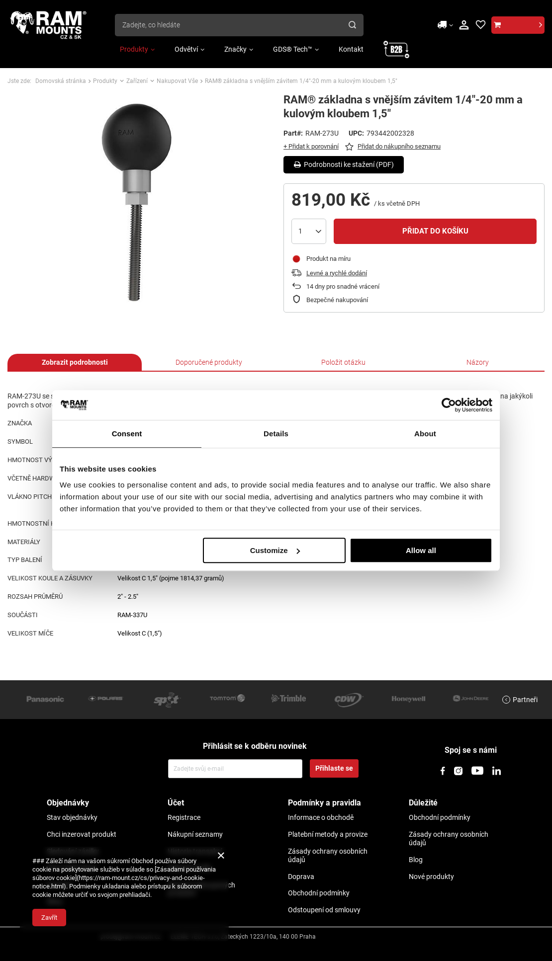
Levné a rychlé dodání (336, 273)
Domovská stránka (60, 81)
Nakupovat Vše (177, 81)
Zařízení (137, 81)
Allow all (421, 550)
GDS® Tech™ (292, 49)
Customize (275, 550)
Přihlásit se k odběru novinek (255, 746)
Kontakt (351, 49)
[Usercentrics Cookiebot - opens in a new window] (448, 405)
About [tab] (425, 433)
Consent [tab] (127, 433)
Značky (235, 49)
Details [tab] (276, 433)
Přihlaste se (334, 768)
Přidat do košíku (435, 231)
